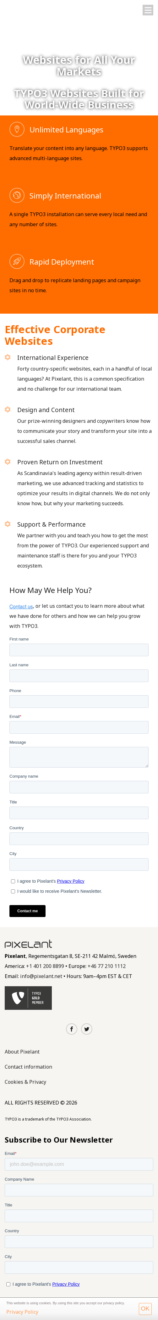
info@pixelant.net (41, 976)
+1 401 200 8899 (45, 966)
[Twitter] (87, 1029)
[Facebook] (72, 1029)
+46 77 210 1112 (107, 966)
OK (145, 1308)
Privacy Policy (22, 1311)
